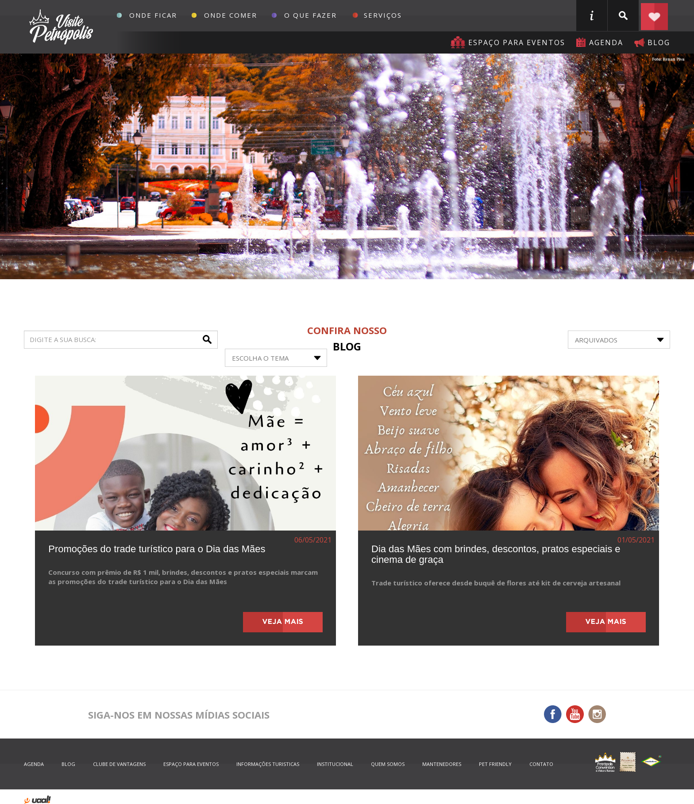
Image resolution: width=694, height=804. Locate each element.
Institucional (335, 764)
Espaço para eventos (516, 42)
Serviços (383, 15)
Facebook (553, 714)
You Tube (575, 714)
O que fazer (310, 15)
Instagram (597, 714)
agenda (606, 42)
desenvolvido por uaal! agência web (37, 800)
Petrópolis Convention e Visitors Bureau (60, 27)
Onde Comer (230, 15)
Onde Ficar (153, 15)
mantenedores (441, 764)
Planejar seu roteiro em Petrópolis (654, 15)
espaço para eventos (191, 764)
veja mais (283, 622)
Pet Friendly (495, 764)
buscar (623, 15)
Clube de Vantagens (119, 764)
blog (659, 42)
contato (541, 764)
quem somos (388, 764)
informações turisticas (591, 15)
